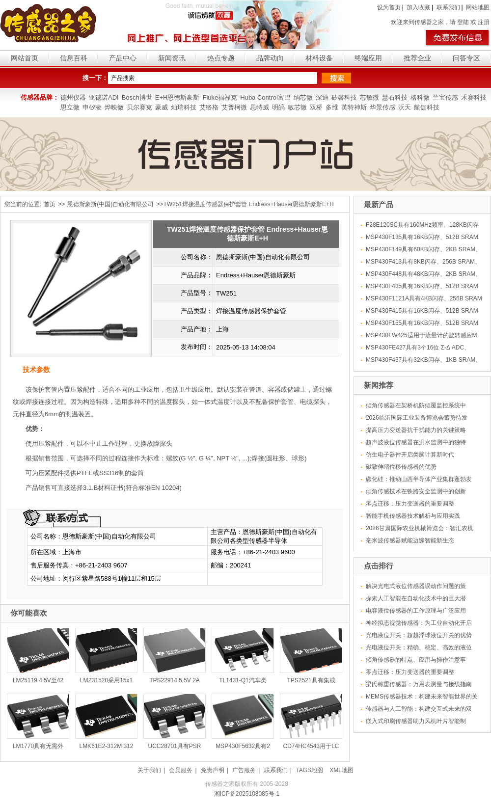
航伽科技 (426, 107)
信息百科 (73, 58)
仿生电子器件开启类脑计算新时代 (410, 454)
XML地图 (341, 770)
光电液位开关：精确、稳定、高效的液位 (419, 647)
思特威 (259, 107)
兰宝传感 (445, 97)
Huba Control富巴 (265, 97)
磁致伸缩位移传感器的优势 (401, 466)
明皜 (278, 107)
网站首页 (24, 58)
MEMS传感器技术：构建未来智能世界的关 (422, 696)
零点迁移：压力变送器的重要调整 (410, 503)
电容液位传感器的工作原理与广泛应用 (416, 610)
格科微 (420, 97)
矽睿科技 (344, 97)
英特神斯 (354, 107)
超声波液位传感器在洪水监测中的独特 (416, 442)
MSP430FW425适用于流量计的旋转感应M (421, 335)
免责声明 (212, 770)
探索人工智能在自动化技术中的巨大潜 (416, 598)
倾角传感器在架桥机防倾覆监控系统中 (416, 405)
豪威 (161, 107)
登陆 (463, 22)
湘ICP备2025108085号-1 (246, 793)
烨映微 (114, 107)
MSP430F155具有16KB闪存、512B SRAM (422, 323)
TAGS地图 (309, 770)
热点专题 (221, 58)
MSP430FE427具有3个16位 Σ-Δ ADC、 (418, 347)
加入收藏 (418, 7)
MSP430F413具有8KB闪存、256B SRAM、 (423, 261)
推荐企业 (417, 58)
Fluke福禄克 (219, 97)
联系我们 (448, 7)
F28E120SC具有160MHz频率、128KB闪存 (422, 224)
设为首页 (389, 7)
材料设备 (319, 58)
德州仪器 (73, 97)
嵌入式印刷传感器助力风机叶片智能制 (416, 721)
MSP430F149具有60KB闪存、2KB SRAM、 (423, 249)
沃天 (404, 107)
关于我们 (149, 770)
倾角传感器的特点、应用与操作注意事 (416, 659)
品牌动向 (270, 58)
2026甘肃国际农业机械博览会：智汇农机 (419, 528)
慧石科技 (395, 97)
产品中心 (122, 58)
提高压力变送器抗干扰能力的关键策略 (416, 430)
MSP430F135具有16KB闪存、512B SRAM (422, 237)
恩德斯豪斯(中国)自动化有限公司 (110, 204)
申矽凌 (92, 107)
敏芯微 (297, 107)
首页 (49, 204)
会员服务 (180, 770)
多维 (332, 107)
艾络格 (208, 107)
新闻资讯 (172, 58)
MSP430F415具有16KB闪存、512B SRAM (422, 310)
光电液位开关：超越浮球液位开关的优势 (419, 635)
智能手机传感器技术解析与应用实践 (413, 515)
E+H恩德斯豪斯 (177, 97)
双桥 (316, 107)
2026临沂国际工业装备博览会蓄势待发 (416, 417)
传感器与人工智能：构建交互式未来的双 (419, 708)
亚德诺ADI (104, 97)
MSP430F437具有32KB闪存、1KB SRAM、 (423, 359)
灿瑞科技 (183, 107)
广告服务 (244, 770)
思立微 (70, 107)
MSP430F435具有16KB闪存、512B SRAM (422, 286)
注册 (484, 22)
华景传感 (382, 107)
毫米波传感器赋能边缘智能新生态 (410, 540)
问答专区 (466, 58)
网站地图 (478, 7)
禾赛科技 (474, 97)
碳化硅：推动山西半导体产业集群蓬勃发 (419, 479)
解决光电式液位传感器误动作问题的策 (416, 586)
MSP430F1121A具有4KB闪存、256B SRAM (424, 298)
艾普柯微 (234, 107)
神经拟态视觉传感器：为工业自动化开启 (419, 622)
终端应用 (368, 58)
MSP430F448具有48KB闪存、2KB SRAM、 (423, 273)
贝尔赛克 (139, 107)
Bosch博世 (137, 97)
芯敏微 (369, 97)
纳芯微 (303, 97)
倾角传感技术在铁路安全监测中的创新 (416, 491)
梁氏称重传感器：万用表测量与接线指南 (419, 684)
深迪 (322, 97)
